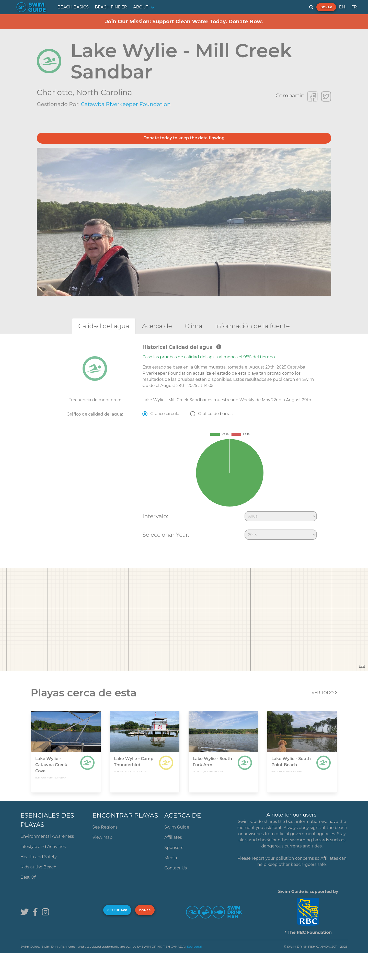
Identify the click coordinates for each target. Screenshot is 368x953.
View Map (103, 837)
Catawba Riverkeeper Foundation (126, 104)
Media (170, 857)
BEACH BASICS (73, 7)
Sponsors (173, 847)
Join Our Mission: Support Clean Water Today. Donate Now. (184, 21)
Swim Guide (176, 827)
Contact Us (175, 868)
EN (342, 7)
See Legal (194, 946)
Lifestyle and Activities (43, 846)
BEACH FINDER (111, 7)
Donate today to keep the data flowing (184, 137)
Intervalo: (155, 516)
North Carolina (104, 92)
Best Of (28, 877)
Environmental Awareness (47, 836)
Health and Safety (38, 856)
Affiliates (173, 837)
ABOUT (140, 7)
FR (354, 7)
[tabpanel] (184, 443)
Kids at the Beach (38, 867)
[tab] (103, 326)
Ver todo (324, 692)
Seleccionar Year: (165, 534)
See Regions (105, 827)
